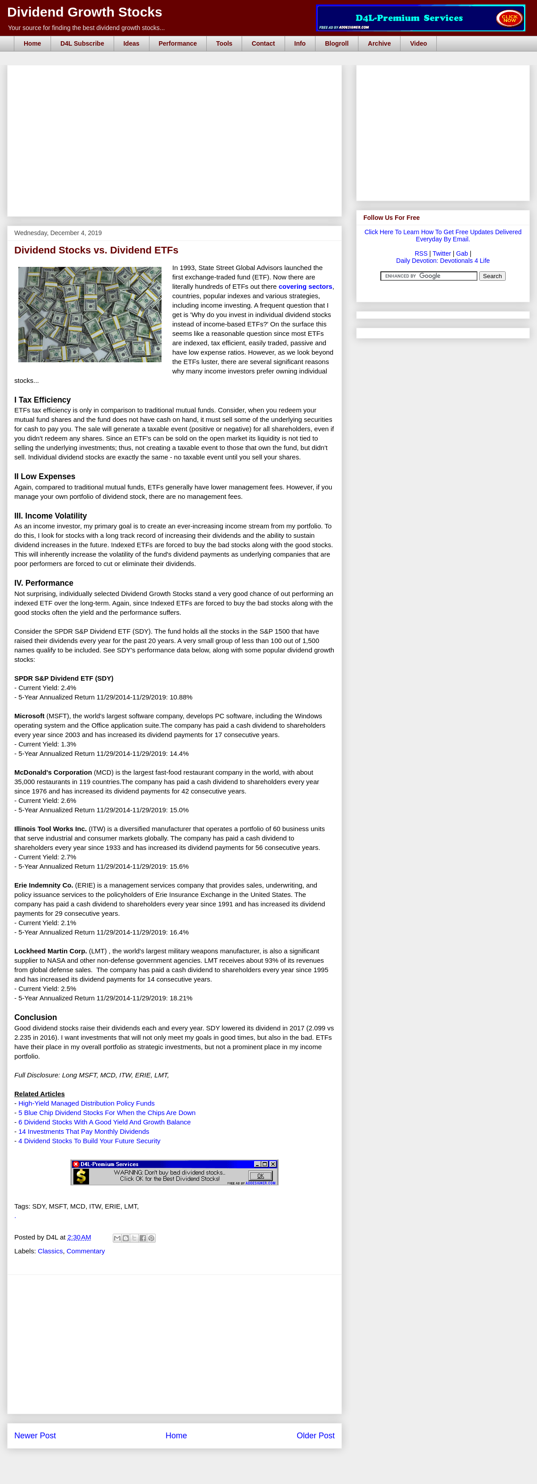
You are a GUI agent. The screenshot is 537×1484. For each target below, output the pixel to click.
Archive (379, 43)
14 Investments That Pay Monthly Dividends (83, 1131)
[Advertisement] (177, 75)
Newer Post (35, 1435)
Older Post (316, 1435)
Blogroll (337, 43)
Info (300, 43)
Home (32, 43)
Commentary (86, 1251)
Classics (50, 1251)
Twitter (442, 253)
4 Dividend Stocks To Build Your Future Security (89, 1141)
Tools (224, 43)
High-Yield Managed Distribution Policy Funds (86, 1103)
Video (418, 43)
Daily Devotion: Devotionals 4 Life (443, 260)
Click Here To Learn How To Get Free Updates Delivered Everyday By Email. (442, 235)
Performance (178, 43)
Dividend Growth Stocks (84, 11)
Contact (263, 43)
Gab (462, 253)
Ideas (132, 43)
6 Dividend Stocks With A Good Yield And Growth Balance (104, 1122)
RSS (421, 253)
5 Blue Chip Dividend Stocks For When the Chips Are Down (107, 1112)
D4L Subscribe (82, 43)
